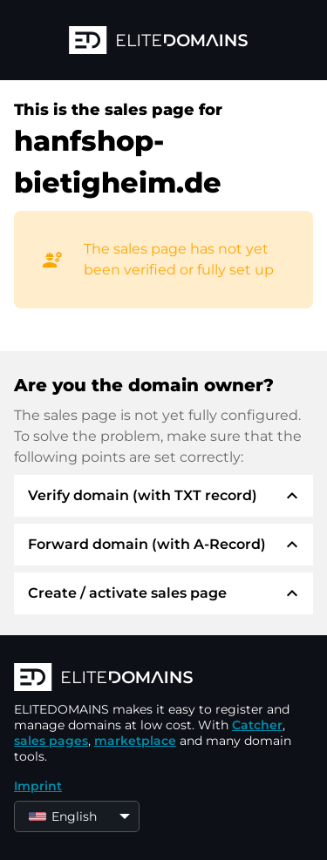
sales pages (51, 740)
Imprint (38, 786)
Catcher (257, 725)
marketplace (135, 740)
